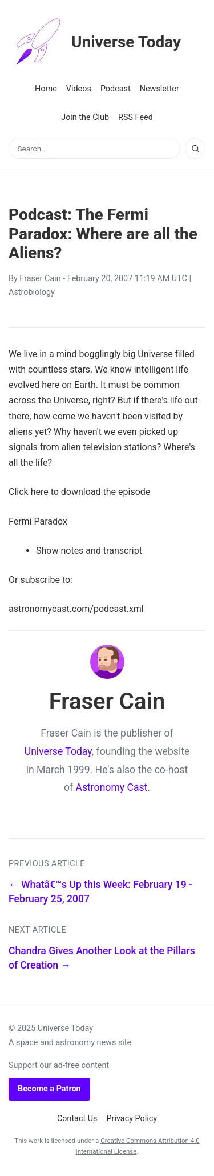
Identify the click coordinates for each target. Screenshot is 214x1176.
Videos (78, 89)
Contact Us (77, 1118)
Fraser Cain (39, 278)
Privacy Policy (132, 1118)
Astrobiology (32, 292)
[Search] (195, 148)
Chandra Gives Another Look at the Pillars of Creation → (102, 958)
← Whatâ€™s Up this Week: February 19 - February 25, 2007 (100, 892)
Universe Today (95, 42)
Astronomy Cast (112, 787)
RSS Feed (135, 117)
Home (46, 89)
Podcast (115, 89)
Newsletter (159, 89)
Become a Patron (49, 1089)
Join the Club (85, 117)
